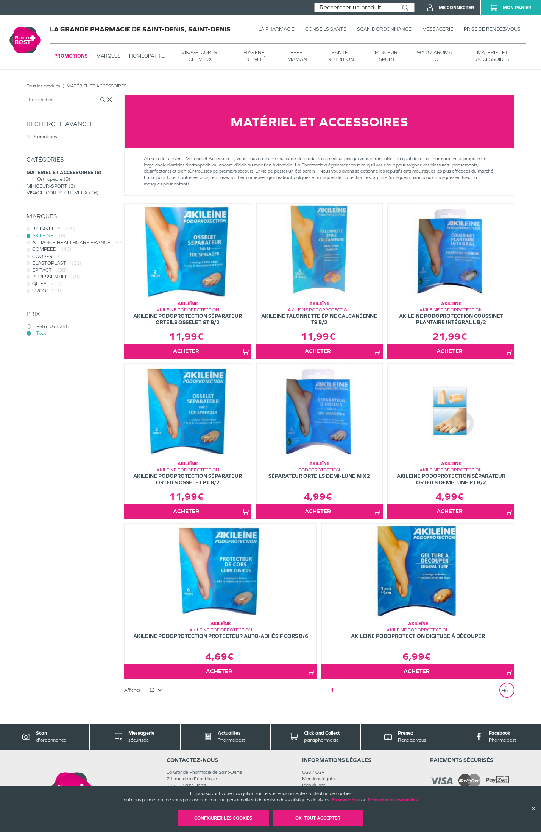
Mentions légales (319, 778)
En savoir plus (346, 799)
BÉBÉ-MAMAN (297, 56)
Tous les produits (43, 86)
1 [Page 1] (332, 690)
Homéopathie (147, 56)
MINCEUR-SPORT (387, 56)
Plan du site (314, 785)
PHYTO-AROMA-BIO (434, 56)
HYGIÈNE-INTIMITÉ (255, 56)
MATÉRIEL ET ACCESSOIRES (493, 56)
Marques (108, 56)
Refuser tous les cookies (393, 799)
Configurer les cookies (223, 818)
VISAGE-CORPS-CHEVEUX (200, 56)
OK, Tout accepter (317, 818)
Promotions (71, 56)
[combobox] (355, 7)
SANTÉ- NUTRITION (340, 56)
